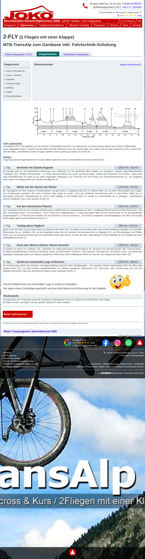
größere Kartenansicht (130, 64)
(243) (139, 15)
